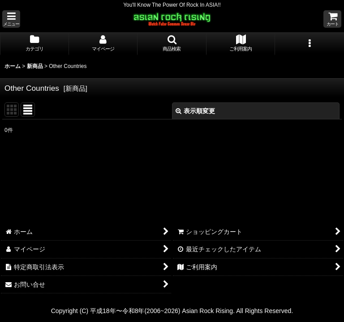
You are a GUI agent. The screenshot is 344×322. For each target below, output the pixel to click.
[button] (11, 19)
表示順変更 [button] (195, 110)
